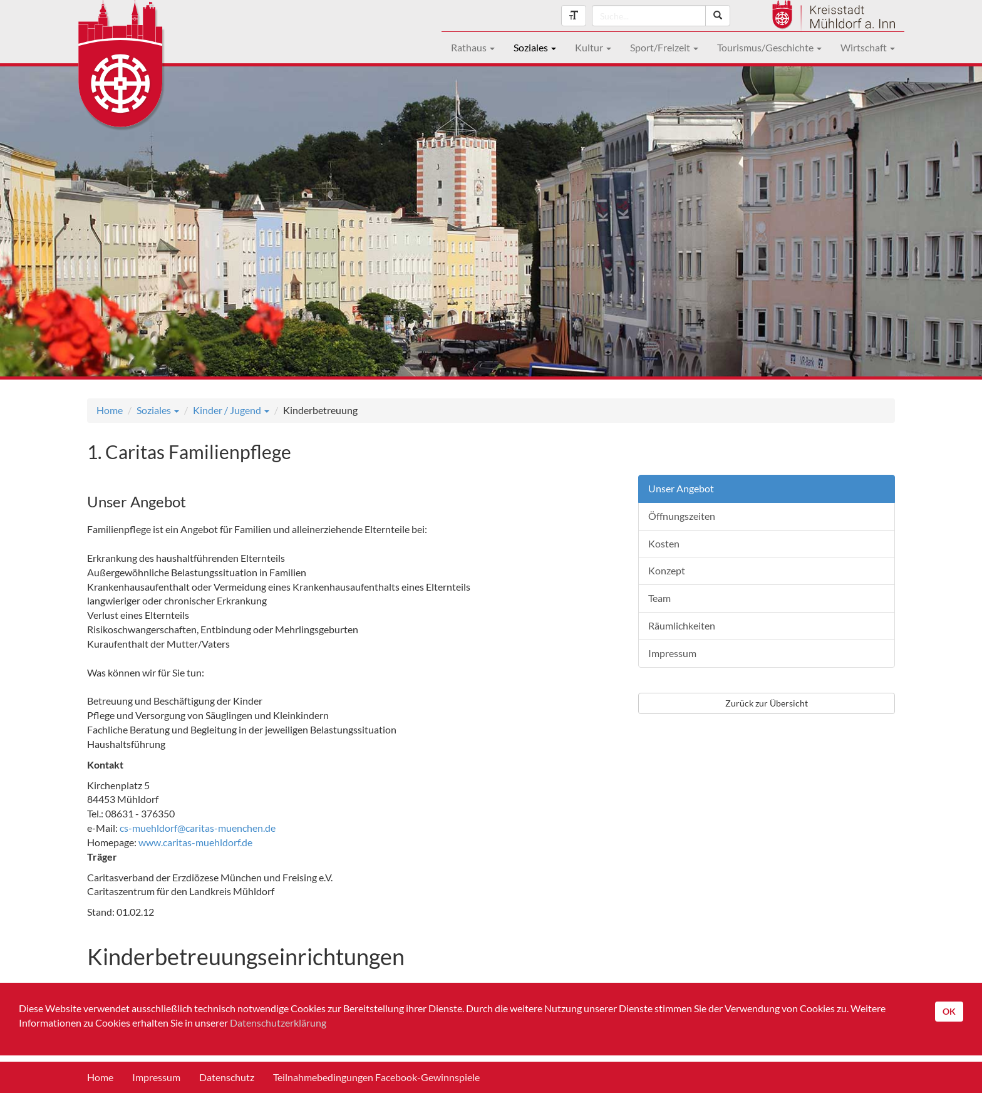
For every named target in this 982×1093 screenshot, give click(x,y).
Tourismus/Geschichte (769, 47)
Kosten (664, 543)
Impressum (672, 653)
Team (659, 598)
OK (949, 1011)
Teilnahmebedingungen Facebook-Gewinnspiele (376, 1077)
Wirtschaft (867, 47)
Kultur (593, 47)
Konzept (666, 570)
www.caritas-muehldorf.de (195, 842)
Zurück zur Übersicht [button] (766, 703)
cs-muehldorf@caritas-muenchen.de (198, 828)
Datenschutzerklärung (278, 1022)
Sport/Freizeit (664, 47)
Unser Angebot (681, 488)
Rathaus (473, 47)
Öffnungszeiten (681, 516)
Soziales (535, 47)
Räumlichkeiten (681, 625)
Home (109, 410)
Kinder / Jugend (231, 410)
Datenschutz (226, 1077)
